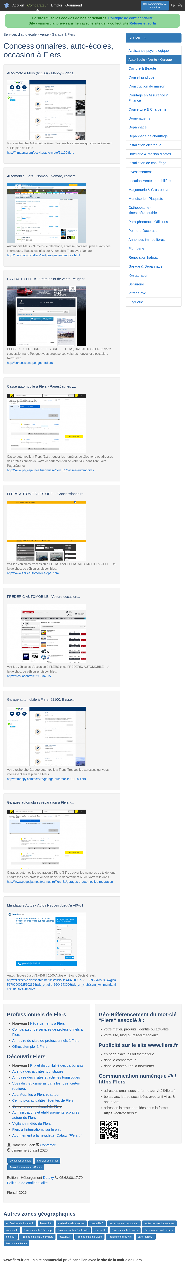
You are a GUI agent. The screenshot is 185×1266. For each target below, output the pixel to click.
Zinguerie (135, 302)
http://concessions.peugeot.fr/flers (30, 363)
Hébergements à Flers (47, 1023)
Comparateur (37, 5)
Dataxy (48, 1178)
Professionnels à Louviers (159, 1230)
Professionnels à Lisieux (125, 1230)
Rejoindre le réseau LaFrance (26, 1167)
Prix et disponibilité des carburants (56, 1065)
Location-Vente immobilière (149, 181)
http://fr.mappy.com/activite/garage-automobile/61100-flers (46, 779)
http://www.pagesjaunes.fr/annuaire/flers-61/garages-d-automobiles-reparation (60, 881)
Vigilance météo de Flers (31, 1123)
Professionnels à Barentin (20, 1223)
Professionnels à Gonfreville (73, 1230)
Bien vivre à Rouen (16, 1243)
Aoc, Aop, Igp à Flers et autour (36, 1094)
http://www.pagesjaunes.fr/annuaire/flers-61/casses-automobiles (50, 470)
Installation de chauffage (147, 163)
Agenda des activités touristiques (37, 1071)
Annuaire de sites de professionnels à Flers (45, 1041)
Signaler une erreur (47, 1160)
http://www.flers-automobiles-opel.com (33, 573)
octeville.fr (65, 1236)
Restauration (138, 275)
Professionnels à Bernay (71, 1223)
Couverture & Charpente (147, 109)
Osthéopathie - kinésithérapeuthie (142, 210)
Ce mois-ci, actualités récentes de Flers (43, 1100)
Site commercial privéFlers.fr (155, 6)
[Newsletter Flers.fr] (172, 5)
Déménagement (140, 118)
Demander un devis (20, 1160)
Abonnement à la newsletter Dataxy (47, 1135)
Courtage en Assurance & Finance (148, 97)
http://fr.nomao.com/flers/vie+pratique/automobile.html (43, 255)
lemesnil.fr (100, 1230)
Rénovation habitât (143, 257)
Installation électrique (144, 145)
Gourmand (73, 5)
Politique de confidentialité (130, 18)
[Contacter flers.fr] (179, 5)
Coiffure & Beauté (142, 68)
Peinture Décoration (143, 231)
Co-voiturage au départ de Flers (37, 1106)
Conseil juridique (141, 77)
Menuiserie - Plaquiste (145, 199)
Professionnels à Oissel (89, 1236)
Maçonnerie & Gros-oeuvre (149, 190)
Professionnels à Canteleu (124, 1223)
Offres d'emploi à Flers (29, 1046)
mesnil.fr (10, 1236)
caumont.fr (12, 1230)
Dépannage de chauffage (148, 136)
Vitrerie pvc (137, 293)
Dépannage (137, 127)
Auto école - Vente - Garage (150, 59)
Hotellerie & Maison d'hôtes (149, 154)
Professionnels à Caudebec (159, 1223)
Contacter (47, 1145)
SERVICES (137, 38)
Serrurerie (136, 284)
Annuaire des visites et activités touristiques (46, 1077)
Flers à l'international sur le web (36, 1129)
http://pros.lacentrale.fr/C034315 (29, 676)
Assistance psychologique (148, 51)
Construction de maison (146, 86)
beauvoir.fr (46, 1223)
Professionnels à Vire (120, 1236)
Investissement (140, 172)
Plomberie (136, 248)
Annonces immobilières (146, 240)
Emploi (56, 5)
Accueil (18, 5)
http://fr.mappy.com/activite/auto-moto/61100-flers (40, 152)
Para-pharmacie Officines (148, 222)
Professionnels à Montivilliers (37, 1236)
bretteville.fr (97, 1223)
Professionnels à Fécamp (38, 1230)
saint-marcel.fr (145, 1236)
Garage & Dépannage (145, 266)
